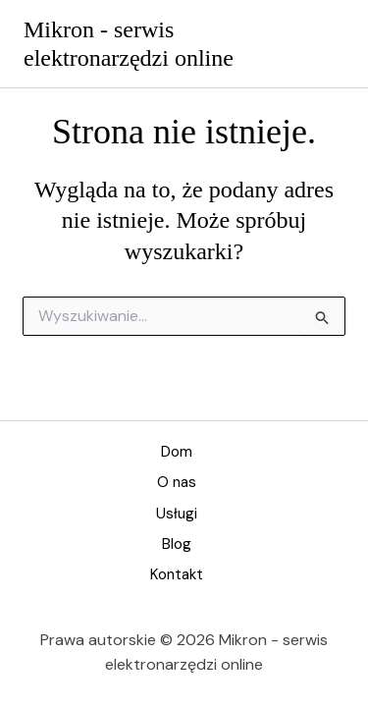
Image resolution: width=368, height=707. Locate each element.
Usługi (176, 513)
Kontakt (176, 574)
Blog (176, 544)
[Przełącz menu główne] (325, 44)
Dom (176, 452)
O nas (176, 482)
